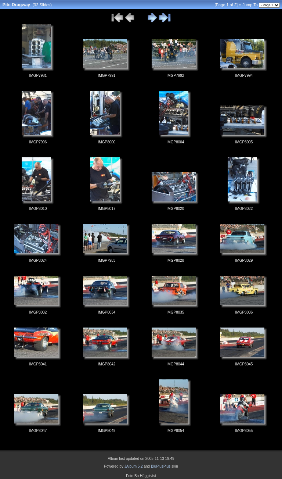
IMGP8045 (244, 364)
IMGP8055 (244, 431)
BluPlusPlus (160, 466)
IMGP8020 (175, 209)
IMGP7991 (107, 76)
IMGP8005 (244, 142)
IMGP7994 (244, 76)
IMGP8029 (244, 260)
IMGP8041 (38, 364)
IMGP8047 (38, 431)
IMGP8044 (175, 364)
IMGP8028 (175, 260)
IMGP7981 (38, 76)
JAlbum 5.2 (133, 466)
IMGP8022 (244, 209)
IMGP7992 (175, 76)
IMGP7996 (38, 142)
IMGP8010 (38, 209)
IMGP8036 (244, 312)
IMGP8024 (38, 260)
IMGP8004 (175, 142)
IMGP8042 (107, 364)
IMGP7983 (107, 260)
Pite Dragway (16, 4)
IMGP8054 (175, 431)
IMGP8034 (107, 312)
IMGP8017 (107, 209)
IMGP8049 (107, 431)
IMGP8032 (38, 312)
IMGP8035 (175, 312)
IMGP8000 (107, 142)
